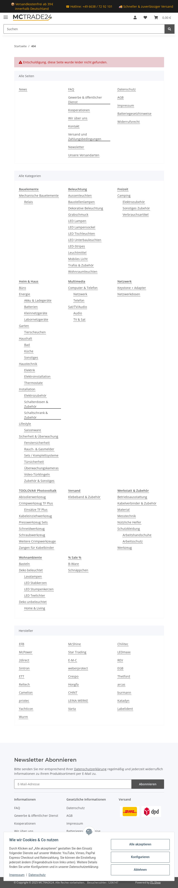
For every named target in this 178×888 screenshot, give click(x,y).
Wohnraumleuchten (82, 271)
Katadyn (123, 701)
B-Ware (73, 564)
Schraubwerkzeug (32, 535)
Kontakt (73, 126)
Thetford (123, 676)
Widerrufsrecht (128, 122)
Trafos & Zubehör (81, 265)
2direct (24, 660)
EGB (120, 668)
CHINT (72, 692)
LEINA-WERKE (78, 701)
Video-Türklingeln (37, 474)
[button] (135, 17)
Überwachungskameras (41, 468)
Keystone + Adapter (131, 288)
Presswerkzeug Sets (33, 522)
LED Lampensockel (81, 227)
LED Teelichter (34, 595)
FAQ (71, 89)
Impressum (18, 875)
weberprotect (78, 668)
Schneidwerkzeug (32, 529)
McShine (74, 644)
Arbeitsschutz (133, 541)
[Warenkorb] (163, 17)
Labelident (125, 709)
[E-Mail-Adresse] (73, 784)
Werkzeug (124, 548)
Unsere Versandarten (83, 155)
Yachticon (26, 709)
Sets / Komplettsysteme (41, 455)
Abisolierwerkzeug (32, 497)
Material (123, 509)
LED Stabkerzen (35, 583)
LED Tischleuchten (81, 233)
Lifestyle (25, 424)
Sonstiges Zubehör (136, 208)
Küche (28, 351)
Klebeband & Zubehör (84, 497)
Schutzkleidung (128, 529)
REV (120, 660)
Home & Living (34, 608)
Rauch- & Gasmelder (39, 449)
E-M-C (72, 660)
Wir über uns (77, 118)
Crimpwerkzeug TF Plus (36, 503)
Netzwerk (80, 294)
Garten (24, 326)
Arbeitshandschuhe (137, 535)
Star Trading (77, 652)
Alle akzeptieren (139, 844)
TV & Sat (79, 319)
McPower (25, 652)
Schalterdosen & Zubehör (36, 404)
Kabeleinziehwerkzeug (35, 516)
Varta (72, 709)
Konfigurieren (138, 857)
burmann (124, 692)
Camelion (26, 692)
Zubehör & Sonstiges (39, 481)
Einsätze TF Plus (35, 509)
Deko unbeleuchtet (33, 602)
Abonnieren (147, 784)
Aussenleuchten (80, 195)
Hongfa (73, 684)
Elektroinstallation (37, 376)
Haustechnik (28, 364)
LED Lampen (77, 221)
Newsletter (76, 147)
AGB (120, 97)
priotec (24, 701)
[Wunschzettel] (145, 17)
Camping (124, 195)
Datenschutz (38, 875)
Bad (27, 345)
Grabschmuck (78, 214)
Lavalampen (33, 576)
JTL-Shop (155, 882)
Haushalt (25, 338)
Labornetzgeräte (36, 319)
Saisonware (32, 430)
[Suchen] (84, 29)
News (23, 89)
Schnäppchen (78, 570)
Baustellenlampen (81, 202)
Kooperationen (79, 110)
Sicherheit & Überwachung (38, 436)
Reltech (24, 684)
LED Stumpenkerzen (39, 589)
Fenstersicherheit (37, 443)
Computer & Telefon (83, 288)
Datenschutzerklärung (90, 769)
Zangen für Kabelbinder (36, 548)
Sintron (24, 668)
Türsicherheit (34, 462)
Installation (27, 389)
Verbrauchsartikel (136, 214)
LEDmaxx (124, 652)
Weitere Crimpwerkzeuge (37, 541)
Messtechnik (126, 516)
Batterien (31, 307)
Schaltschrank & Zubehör (36, 415)
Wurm (23, 717)
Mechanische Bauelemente (39, 195)
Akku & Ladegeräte (37, 300)
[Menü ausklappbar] (5, 15)
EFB (21, 644)
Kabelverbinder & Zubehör (136, 503)
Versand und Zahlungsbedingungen (84, 136)
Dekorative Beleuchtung (85, 208)
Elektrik (29, 370)
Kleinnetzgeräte (35, 313)
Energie (24, 294)
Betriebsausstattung (132, 497)
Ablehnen (138, 869)
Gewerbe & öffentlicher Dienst (85, 99)
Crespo (73, 676)
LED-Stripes (76, 246)
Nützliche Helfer (129, 522)
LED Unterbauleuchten (84, 240)
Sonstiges (31, 357)
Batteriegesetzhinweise (134, 113)
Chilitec (122, 644)
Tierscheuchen (35, 332)
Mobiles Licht (78, 259)
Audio (77, 313)
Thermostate (33, 383)
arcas (121, 684)
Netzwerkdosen (128, 294)
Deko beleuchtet (31, 570)
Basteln (24, 564)
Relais (28, 202)
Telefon (78, 300)
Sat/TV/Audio (77, 307)
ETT (21, 676)
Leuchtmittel (77, 252)
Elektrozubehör (134, 202)
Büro (22, 288)
